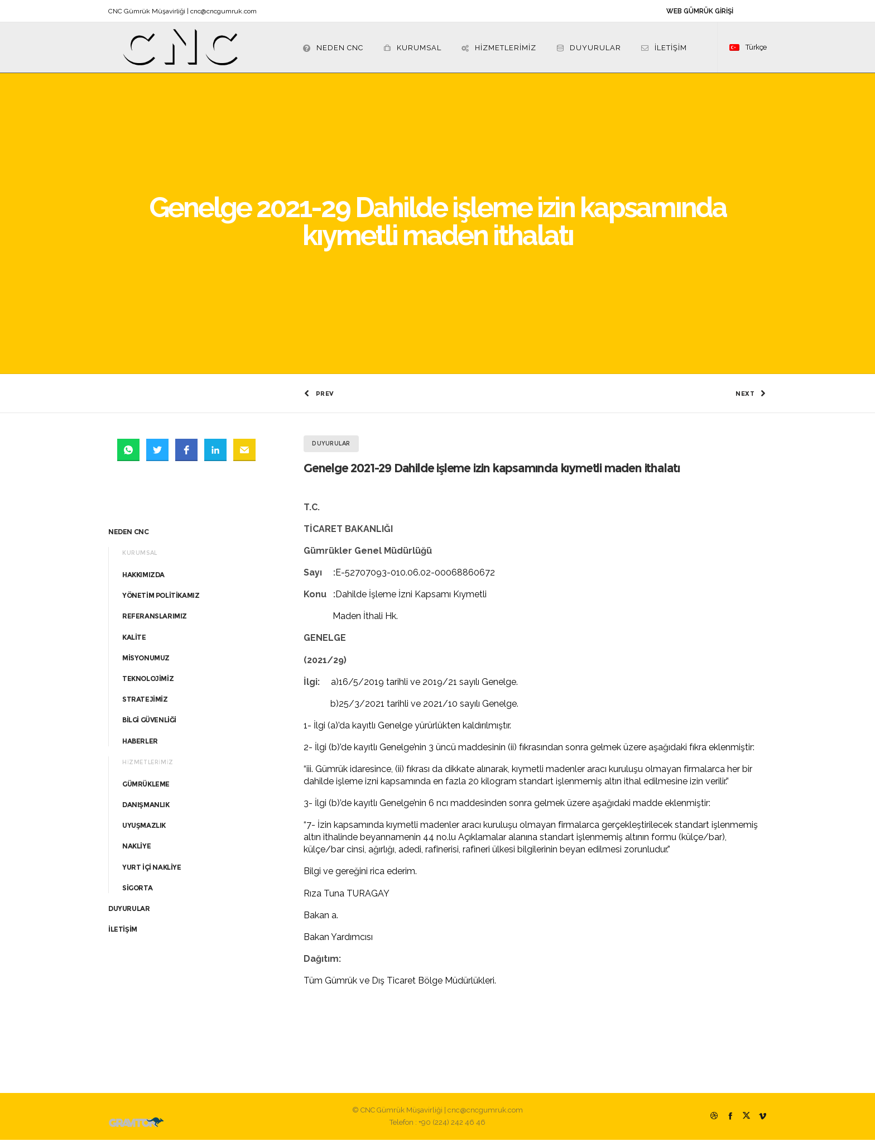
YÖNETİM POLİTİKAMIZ (160, 601)
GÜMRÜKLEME (146, 790)
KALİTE (134, 643)
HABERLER (140, 747)
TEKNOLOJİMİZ (148, 684)
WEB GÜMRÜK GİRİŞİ (699, 11)
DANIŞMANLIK (146, 811)
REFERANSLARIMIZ (154, 622)
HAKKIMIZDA (143, 581)
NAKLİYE (136, 852)
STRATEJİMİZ (145, 705)
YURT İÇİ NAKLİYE (151, 873)
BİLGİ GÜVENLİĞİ (149, 726)
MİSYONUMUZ (146, 664)
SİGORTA (137, 894)
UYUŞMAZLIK (144, 831)
